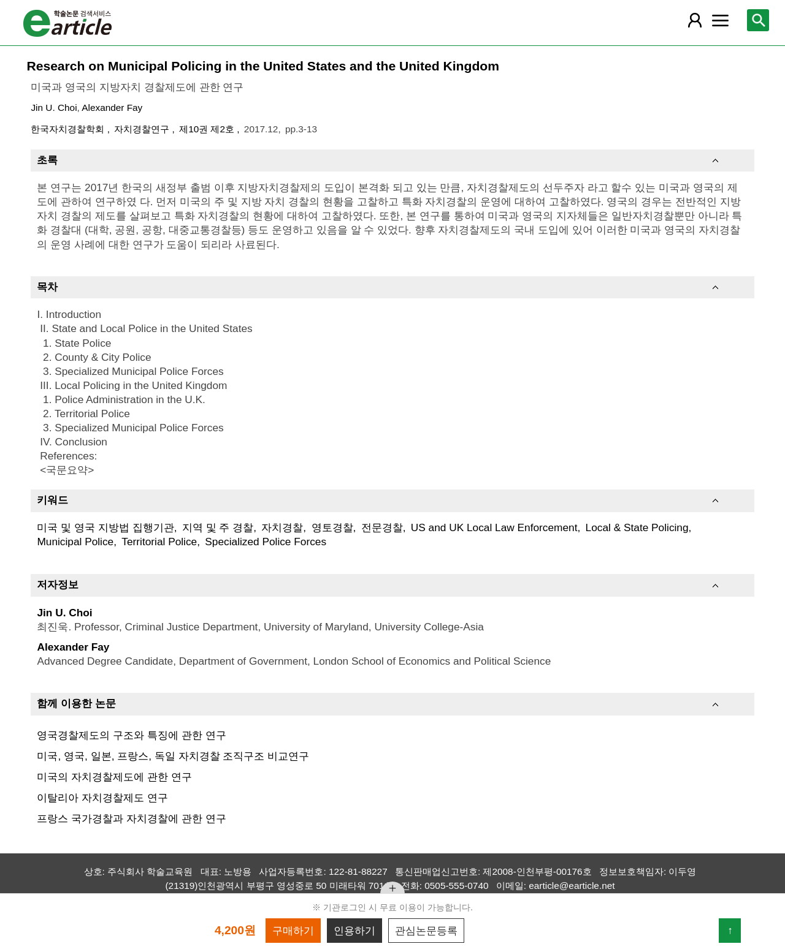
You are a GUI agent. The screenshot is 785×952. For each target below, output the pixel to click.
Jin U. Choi (54, 107)
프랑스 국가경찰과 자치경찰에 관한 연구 (131, 818)
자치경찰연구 (143, 129)
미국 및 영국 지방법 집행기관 (105, 527)
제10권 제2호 (208, 129)
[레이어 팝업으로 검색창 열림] (758, 20)
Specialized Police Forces (265, 541)
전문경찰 (382, 527)
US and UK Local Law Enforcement (494, 527)
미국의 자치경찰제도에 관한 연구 (114, 777)
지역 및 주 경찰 (217, 527)
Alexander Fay (112, 107)
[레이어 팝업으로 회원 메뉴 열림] (694, 20)
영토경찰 (332, 527)
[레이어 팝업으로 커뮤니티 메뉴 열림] (721, 20)
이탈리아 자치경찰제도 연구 (102, 797)
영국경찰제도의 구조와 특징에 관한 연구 (131, 735)
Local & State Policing (637, 527)
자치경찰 (282, 527)
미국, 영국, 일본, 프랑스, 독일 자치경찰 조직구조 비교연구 (173, 756)
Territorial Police (159, 541)
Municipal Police (75, 541)
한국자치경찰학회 (69, 129)
